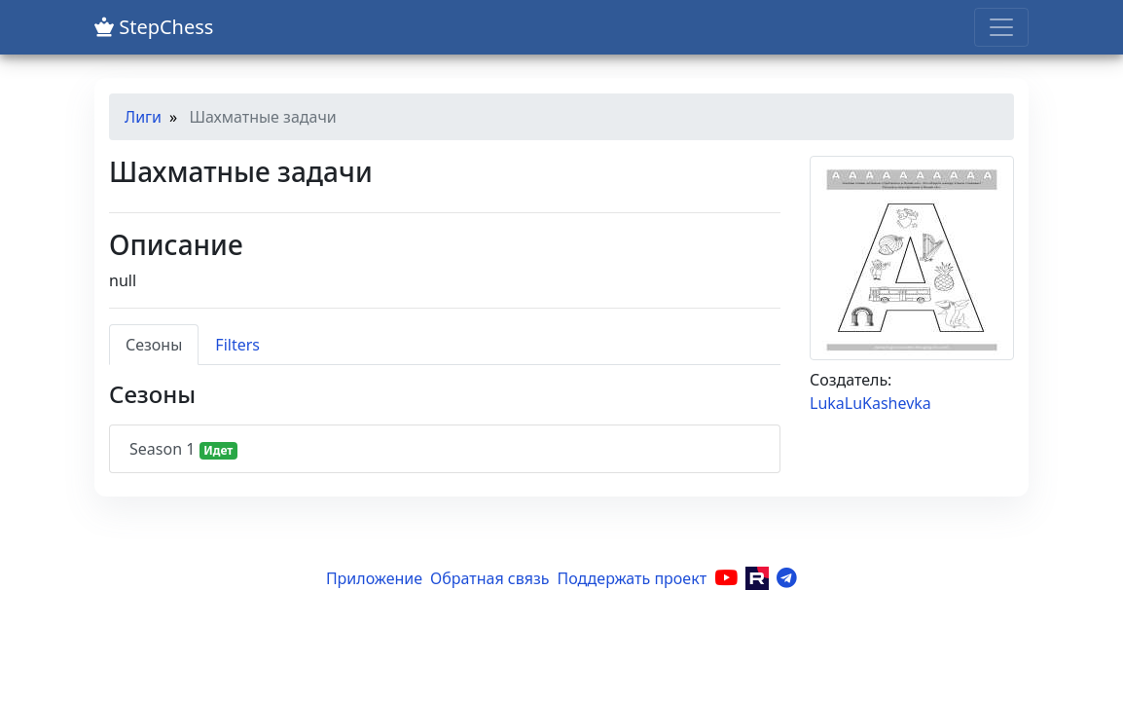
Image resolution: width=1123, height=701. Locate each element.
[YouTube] (726, 578)
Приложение (374, 578)
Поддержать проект (632, 578)
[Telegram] (787, 578)
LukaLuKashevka (870, 403)
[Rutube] (757, 578)
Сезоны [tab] (154, 344)
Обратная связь (489, 578)
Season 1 (183, 449)
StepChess (153, 27)
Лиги (143, 117)
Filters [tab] (237, 344)
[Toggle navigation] (1001, 27)
